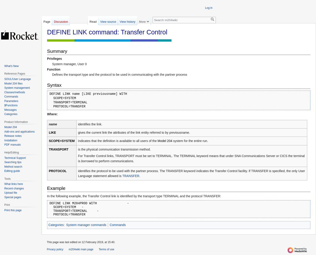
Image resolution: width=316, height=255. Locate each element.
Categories (56, 225)
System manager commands (86, 225)
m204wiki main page (81, 249)
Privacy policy (55, 249)
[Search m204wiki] (184, 20)
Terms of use (106, 249)
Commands (118, 225)
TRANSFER (130, 176)
